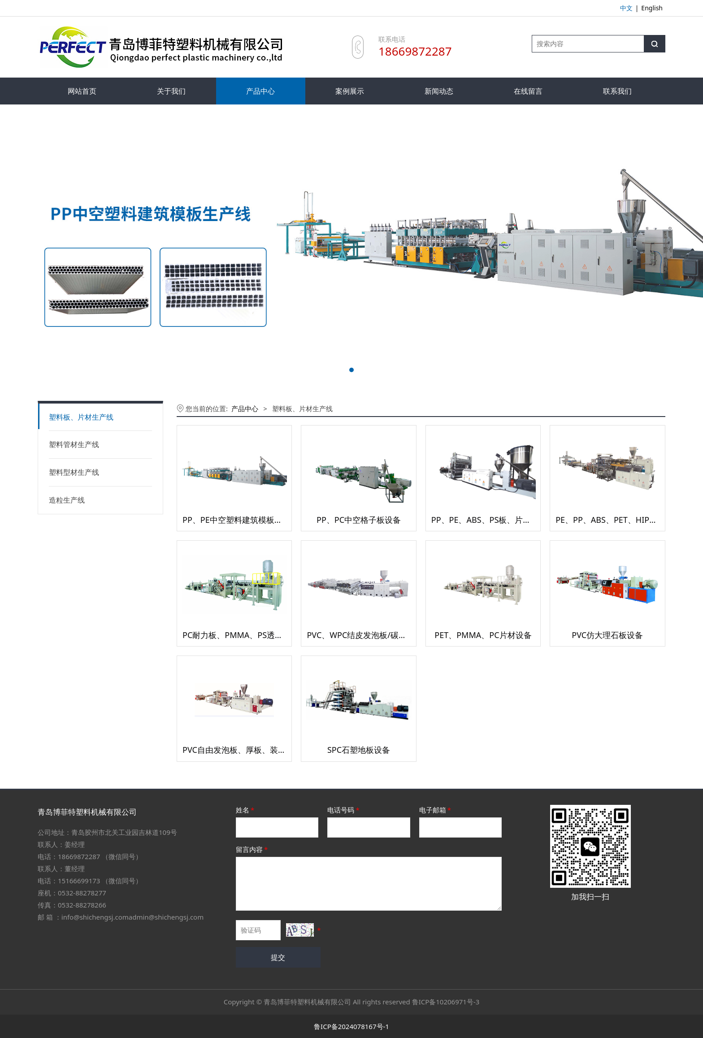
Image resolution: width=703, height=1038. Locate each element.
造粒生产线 (67, 500)
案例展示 (349, 91)
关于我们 (171, 91)
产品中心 (260, 91)
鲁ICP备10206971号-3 (446, 1001)
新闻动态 (439, 91)
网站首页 (82, 91)
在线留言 (528, 91)
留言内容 (252, 849)
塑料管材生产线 (74, 444)
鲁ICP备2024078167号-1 (351, 1026)
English (652, 8)
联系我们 (617, 91)
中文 (626, 8)
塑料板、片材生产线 (81, 417)
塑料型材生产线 (74, 472)
